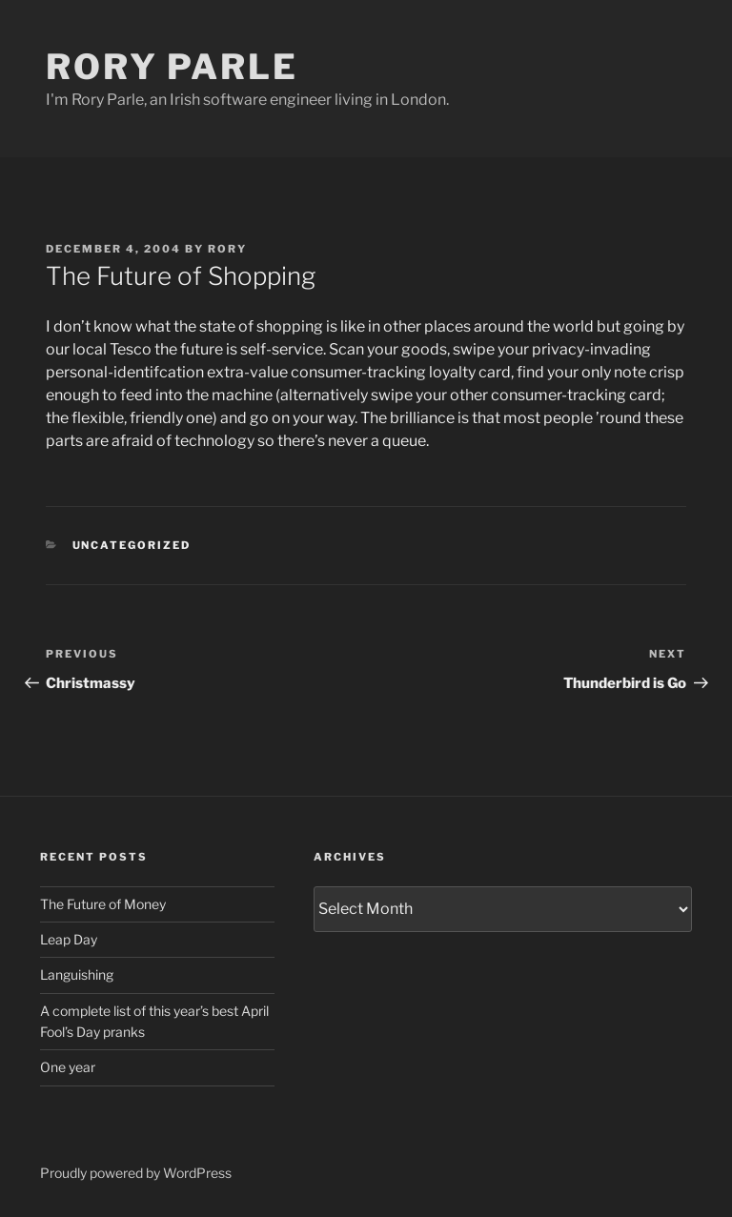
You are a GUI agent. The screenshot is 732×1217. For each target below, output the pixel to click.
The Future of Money (103, 904)
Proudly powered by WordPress (136, 1173)
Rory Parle (172, 67)
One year (67, 1067)
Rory (227, 248)
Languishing (76, 974)
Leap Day (68, 939)
